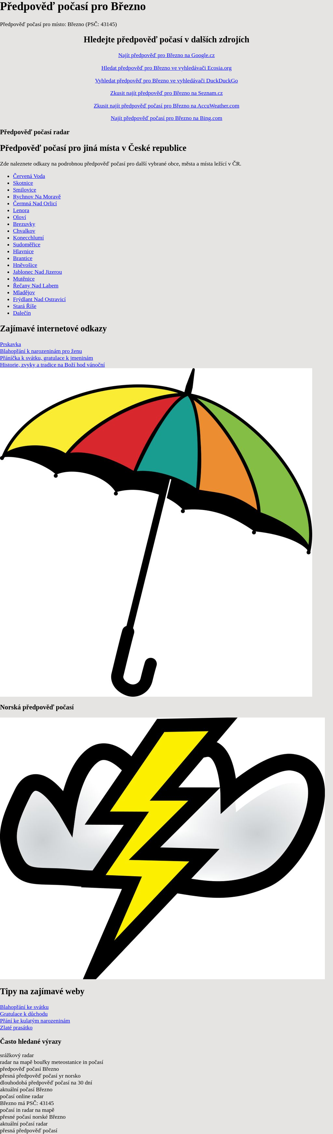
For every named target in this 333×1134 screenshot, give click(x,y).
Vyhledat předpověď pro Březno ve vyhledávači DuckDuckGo (166, 80)
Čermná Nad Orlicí (35, 203)
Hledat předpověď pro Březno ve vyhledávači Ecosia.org (166, 68)
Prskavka (10, 344)
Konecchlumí (28, 237)
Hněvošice (25, 265)
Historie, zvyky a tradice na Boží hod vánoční (52, 364)
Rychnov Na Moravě (37, 196)
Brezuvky (24, 224)
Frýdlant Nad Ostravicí (39, 299)
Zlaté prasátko (16, 1027)
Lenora (21, 210)
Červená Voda (29, 176)
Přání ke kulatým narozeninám (35, 1020)
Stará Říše (24, 306)
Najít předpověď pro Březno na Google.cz (166, 55)
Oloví (19, 217)
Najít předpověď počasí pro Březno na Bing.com (166, 118)
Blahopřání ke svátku (24, 1007)
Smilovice (24, 189)
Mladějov (24, 292)
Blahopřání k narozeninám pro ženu (41, 351)
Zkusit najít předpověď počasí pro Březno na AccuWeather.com (166, 105)
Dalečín (22, 313)
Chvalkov (24, 230)
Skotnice (23, 183)
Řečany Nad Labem (36, 285)
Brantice (23, 258)
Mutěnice (23, 278)
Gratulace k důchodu (24, 1013)
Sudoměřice (26, 244)
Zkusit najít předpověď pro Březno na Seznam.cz (166, 93)
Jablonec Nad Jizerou (37, 272)
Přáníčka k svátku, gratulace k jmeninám (46, 358)
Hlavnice (23, 251)
